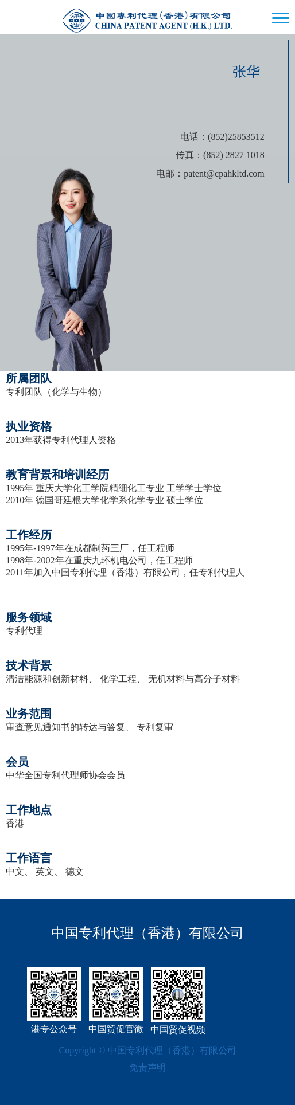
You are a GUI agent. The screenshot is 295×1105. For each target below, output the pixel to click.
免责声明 (147, 1067)
